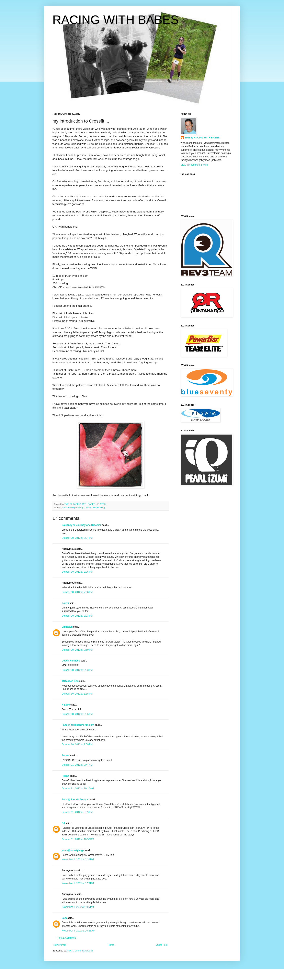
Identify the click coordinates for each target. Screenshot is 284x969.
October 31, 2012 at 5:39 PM (77, 812)
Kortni (65, 603)
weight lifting (99, 507)
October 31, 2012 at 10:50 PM (78, 839)
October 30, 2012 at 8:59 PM (77, 744)
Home (111, 945)
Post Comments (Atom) (80, 950)
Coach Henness (71, 660)
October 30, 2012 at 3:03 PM (77, 670)
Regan (65, 775)
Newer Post (60, 945)
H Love (66, 704)
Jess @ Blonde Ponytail (75, 799)
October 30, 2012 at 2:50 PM (77, 649)
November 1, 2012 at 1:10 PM (78, 859)
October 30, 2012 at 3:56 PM (77, 714)
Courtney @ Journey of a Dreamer (81, 525)
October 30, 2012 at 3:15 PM (77, 693)
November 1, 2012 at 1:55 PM (78, 883)
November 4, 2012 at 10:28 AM (78, 930)
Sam (64, 918)
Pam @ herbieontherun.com (78, 724)
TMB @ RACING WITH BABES (202, 137)
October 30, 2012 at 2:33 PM (77, 615)
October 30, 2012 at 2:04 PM (77, 537)
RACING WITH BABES (116, 20)
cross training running (72, 507)
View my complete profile (194, 164)
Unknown (67, 626)
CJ (63, 823)
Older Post (162, 945)
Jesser (65, 755)
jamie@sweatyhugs (73, 850)
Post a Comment (67, 937)
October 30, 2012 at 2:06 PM (77, 571)
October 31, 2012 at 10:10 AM (78, 788)
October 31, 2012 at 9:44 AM (77, 764)
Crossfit (88, 507)
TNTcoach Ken (70, 681)
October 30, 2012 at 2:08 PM (77, 592)
